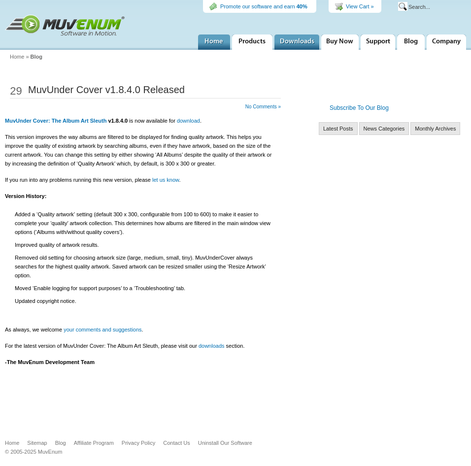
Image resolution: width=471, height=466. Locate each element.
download (188, 121)
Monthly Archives (435, 129)
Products (252, 42)
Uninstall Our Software (225, 443)
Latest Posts (338, 129)
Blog (36, 57)
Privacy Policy (138, 443)
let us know (165, 180)
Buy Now (340, 42)
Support (378, 42)
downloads (212, 346)
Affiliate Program (94, 443)
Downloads (296, 42)
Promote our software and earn (263, 6)
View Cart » (360, 6)
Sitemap (37, 443)
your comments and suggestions (102, 330)
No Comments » (263, 106)
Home (214, 42)
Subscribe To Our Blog (359, 107)
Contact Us (176, 443)
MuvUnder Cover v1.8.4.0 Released (106, 89)
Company (446, 42)
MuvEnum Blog (411, 42)
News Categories (384, 129)
